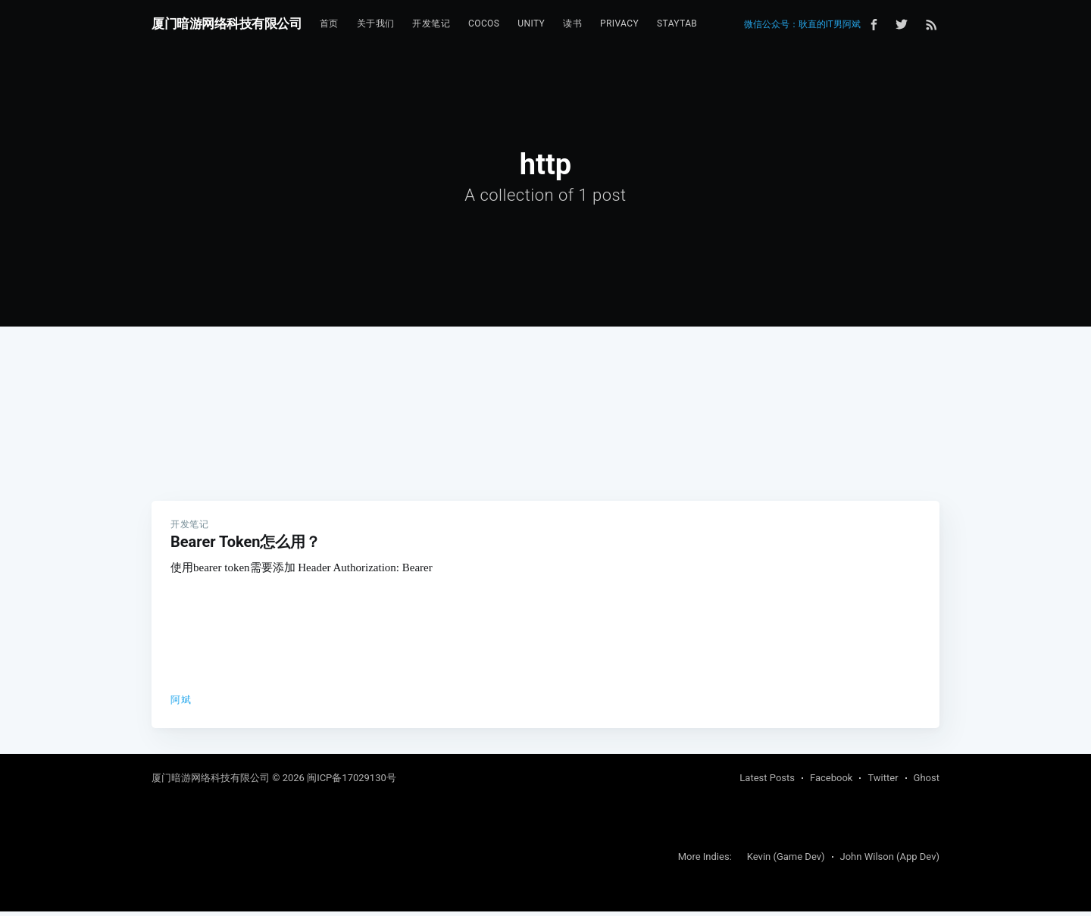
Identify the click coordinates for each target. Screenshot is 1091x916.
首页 (329, 23)
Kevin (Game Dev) (786, 861)
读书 (572, 23)
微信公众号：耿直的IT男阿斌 (802, 24)
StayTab (677, 23)
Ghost (926, 782)
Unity (531, 23)
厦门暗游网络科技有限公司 (227, 23)
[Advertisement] (545, 387)
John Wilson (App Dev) (889, 861)
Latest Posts (767, 782)
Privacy (619, 23)
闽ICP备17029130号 (351, 782)
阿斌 (180, 699)
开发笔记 (431, 23)
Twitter (882, 782)
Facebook (831, 782)
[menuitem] (329, 24)
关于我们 (376, 23)
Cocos (483, 23)
